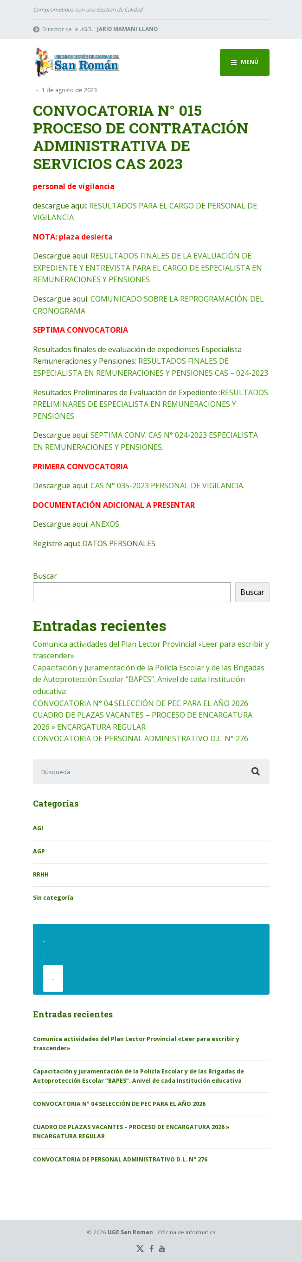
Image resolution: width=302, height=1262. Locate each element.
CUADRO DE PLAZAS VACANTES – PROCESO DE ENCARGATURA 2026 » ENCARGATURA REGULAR (131, 1131)
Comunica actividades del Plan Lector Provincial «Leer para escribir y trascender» (136, 1043)
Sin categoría (53, 898)
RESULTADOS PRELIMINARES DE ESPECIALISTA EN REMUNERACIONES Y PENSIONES (150, 404)
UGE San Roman (130, 1232)
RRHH (41, 874)
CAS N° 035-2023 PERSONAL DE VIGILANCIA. (167, 485)
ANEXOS (104, 524)
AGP (39, 851)
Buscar (45, 576)
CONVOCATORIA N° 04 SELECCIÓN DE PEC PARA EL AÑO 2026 (140, 703)
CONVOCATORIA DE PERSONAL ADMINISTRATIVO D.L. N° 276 (140, 738)
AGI (38, 828)
